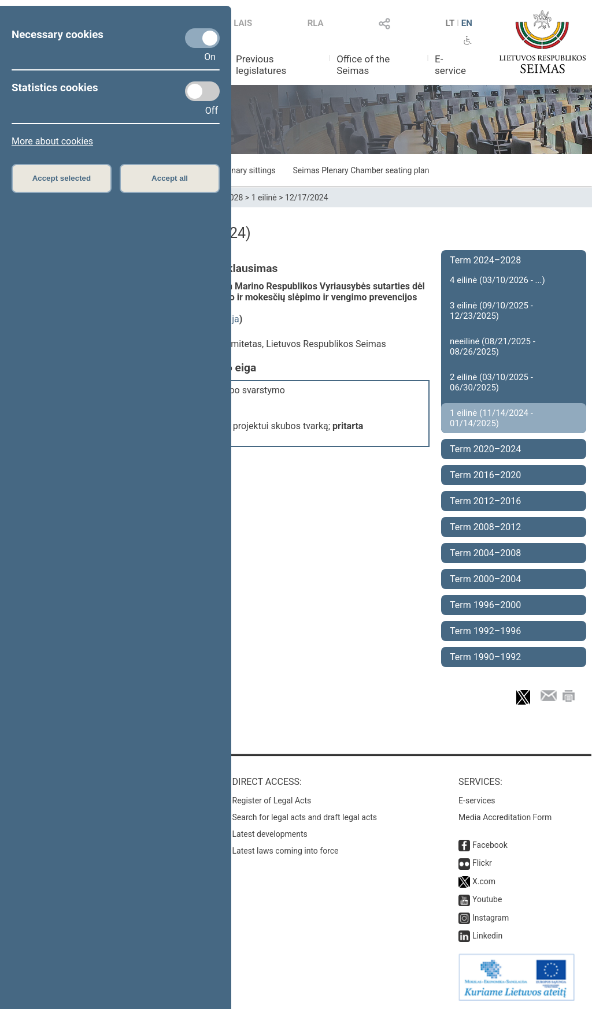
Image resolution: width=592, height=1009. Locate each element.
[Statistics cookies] (202, 91)
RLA (316, 23)
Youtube (487, 899)
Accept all (169, 178)
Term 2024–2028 (485, 260)
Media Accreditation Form (505, 817)
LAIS (243, 23)
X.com (483, 881)
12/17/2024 (306, 197)
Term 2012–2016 (485, 501)
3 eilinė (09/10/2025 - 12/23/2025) (491, 310)
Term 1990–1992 (485, 656)
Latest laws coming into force (285, 850)
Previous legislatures (261, 64)
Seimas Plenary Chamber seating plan (361, 170)
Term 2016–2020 (485, 475)
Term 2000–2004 (485, 579)
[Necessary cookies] (202, 38)
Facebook (490, 845)
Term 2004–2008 (485, 553)
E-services (476, 800)
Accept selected (61, 178)
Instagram (490, 917)
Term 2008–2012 (485, 527)
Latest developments (270, 834)
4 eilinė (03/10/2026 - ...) (497, 280)
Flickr (482, 862)
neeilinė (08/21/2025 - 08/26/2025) (492, 346)
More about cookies (52, 141)
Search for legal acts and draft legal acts (305, 817)
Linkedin (487, 935)
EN (466, 23)
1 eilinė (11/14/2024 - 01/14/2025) (491, 418)
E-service (450, 64)
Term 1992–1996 (485, 630)
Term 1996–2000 (485, 605)
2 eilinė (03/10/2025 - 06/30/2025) (491, 382)
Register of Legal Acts (272, 800)
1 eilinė (264, 197)
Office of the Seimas (363, 64)
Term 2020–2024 (485, 449)
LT (450, 23)
